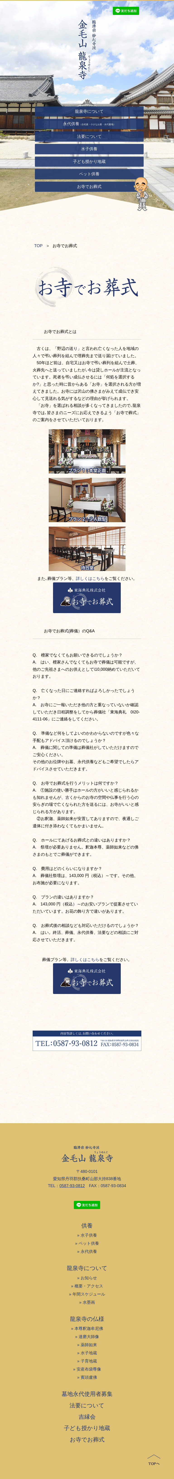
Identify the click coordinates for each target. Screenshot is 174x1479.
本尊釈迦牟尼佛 (89, 1328)
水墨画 (89, 1302)
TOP (38, 246)
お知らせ (89, 1278)
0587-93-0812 (72, 1186)
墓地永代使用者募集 (87, 1394)
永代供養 (89, 1251)
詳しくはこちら (90, 578)
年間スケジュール (88, 1294)
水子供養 (89, 1235)
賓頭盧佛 (89, 1377)
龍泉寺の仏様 (87, 1319)
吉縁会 (87, 1416)
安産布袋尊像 (89, 1369)
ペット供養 (89, 1243)
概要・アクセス (89, 1286)
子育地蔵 (89, 1361)
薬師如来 (89, 1345)
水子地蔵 (89, 1353)
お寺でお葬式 (87, 1439)
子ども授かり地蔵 (87, 1428)
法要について (87, 1405)
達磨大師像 (89, 1336)
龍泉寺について (87, 1268)
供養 (87, 1225)
